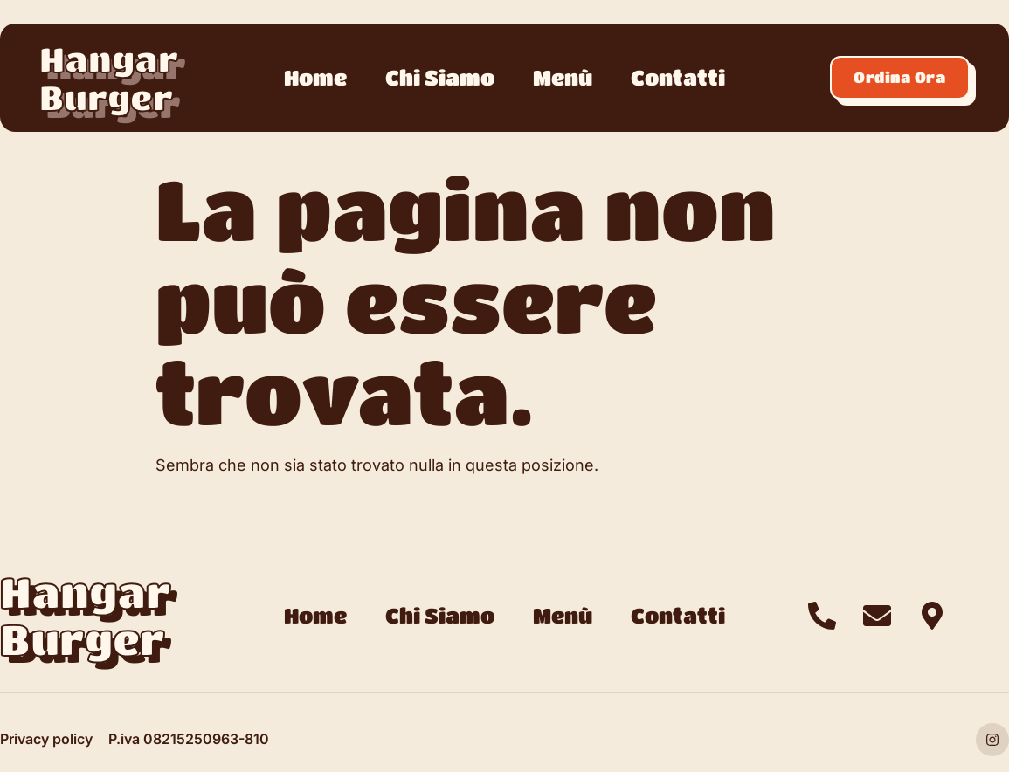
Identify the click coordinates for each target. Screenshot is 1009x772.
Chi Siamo (439, 77)
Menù (562, 77)
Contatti (678, 77)
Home (315, 77)
